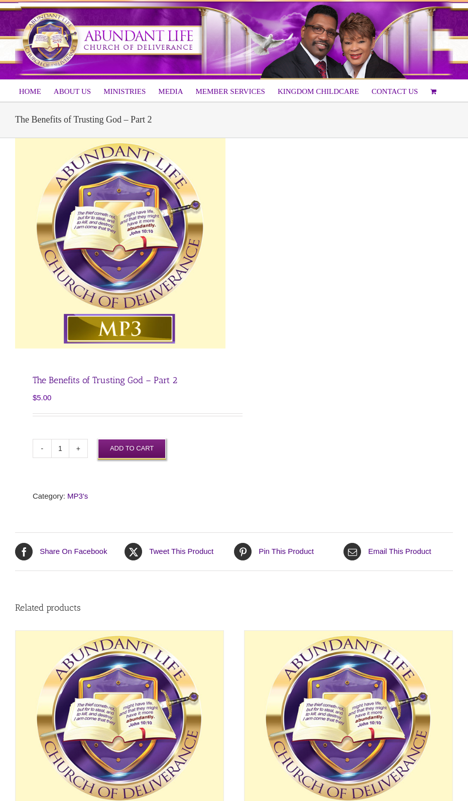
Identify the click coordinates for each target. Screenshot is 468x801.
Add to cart (132, 448)
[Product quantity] (60, 448)
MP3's (77, 496)
